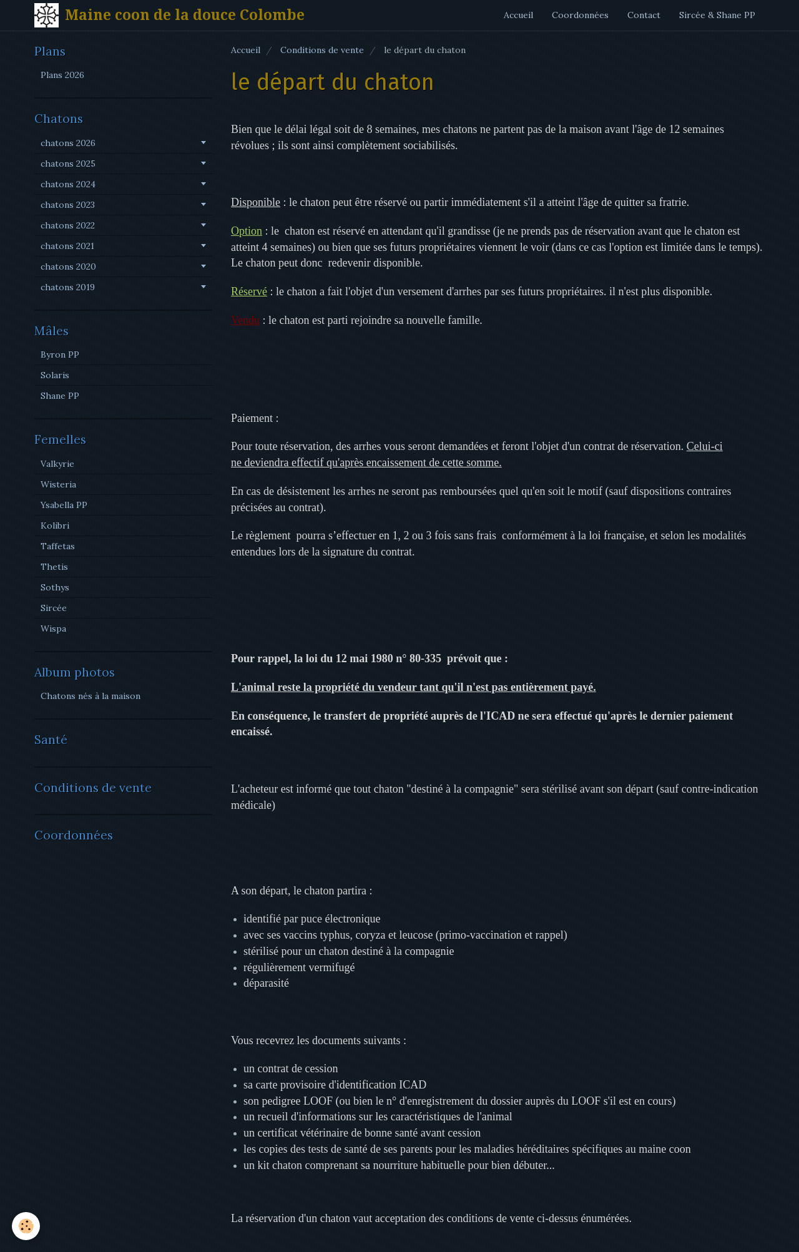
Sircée (54, 608)
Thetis (54, 566)
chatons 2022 (68, 225)
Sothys (55, 587)
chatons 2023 (68, 204)
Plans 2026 (62, 75)
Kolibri (55, 525)
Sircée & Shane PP (717, 15)
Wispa (53, 628)
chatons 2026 (68, 143)
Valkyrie (57, 463)
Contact (643, 15)
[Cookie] (26, 1226)
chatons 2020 (68, 266)
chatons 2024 (68, 184)
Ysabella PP (64, 505)
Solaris (55, 375)
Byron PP (60, 354)
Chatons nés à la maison (90, 696)
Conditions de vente (322, 50)
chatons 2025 (68, 163)
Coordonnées (580, 15)
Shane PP (60, 395)
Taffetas (58, 546)
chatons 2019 (68, 287)
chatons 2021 (67, 246)
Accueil (518, 15)
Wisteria (58, 484)
